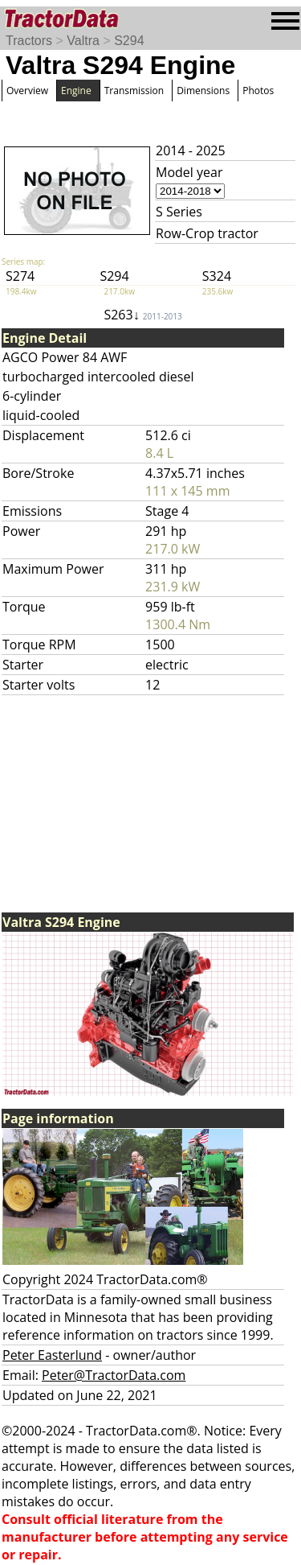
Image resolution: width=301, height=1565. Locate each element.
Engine (76, 90)
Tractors (29, 40)
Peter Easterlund (52, 1355)
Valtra (83, 40)
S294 (129, 40)
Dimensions (203, 90)
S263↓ (142, 314)
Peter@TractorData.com (113, 1375)
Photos (258, 90)
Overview (27, 90)
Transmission (134, 90)
